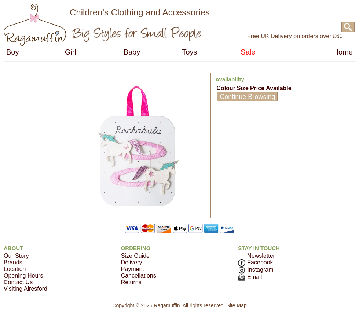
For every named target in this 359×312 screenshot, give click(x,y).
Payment (132, 269)
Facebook (255, 262)
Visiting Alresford (25, 289)
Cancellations (138, 275)
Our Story (16, 256)
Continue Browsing (247, 96)
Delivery (131, 262)
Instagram (255, 270)
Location (15, 269)
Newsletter (261, 256)
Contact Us (18, 282)
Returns (131, 282)
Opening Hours (23, 275)
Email (250, 277)
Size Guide (135, 256)
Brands (13, 262)
